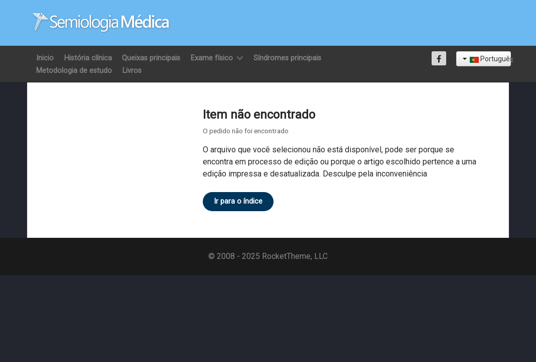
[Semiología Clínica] (101, 22)
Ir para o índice (238, 201)
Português (487, 59)
